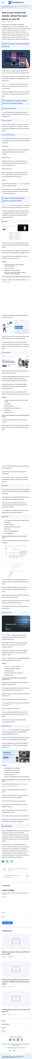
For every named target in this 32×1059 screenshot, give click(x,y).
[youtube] (18, 1041)
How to (12, 6)
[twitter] (7, 861)
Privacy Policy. (18, 1057)
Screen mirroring (6, 205)
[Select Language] (17, 1052)
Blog (9, 6)
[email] (22, 1041)
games (18, 183)
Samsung (4, 635)
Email (3, 916)
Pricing (3, 1030)
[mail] (12, 861)
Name (3, 912)
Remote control (6, 84)
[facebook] (3, 861)
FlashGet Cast (16, 2)
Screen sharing (8, 666)
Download (4, 1032)
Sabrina (5, 21)
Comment (4, 896)
